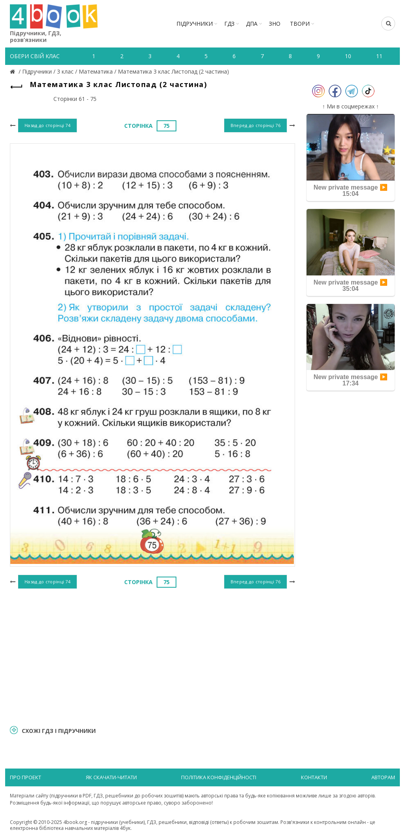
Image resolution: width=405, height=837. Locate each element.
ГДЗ (229, 23)
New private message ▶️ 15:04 (351, 190)
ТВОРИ (300, 23)
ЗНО (274, 23)
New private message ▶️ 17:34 (351, 380)
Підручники (194, 23)
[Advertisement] (152, 655)
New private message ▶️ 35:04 (351, 285)
